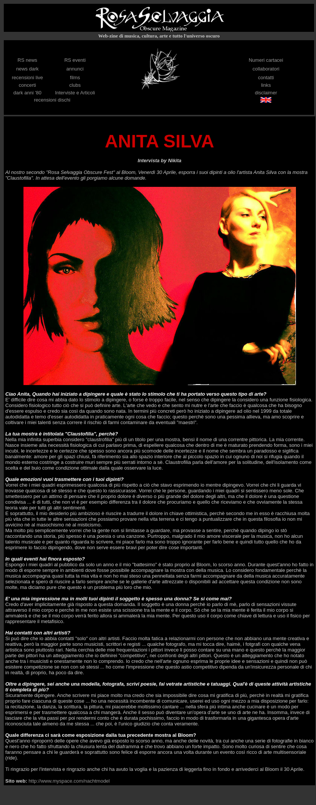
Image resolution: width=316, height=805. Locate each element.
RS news (27, 60)
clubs (75, 85)
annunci (75, 69)
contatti (266, 77)
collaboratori (265, 69)
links (266, 85)
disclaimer (266, 93)
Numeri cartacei (266, 60)
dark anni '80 (27, 93)
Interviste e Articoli (75, 93)
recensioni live (27, 77)
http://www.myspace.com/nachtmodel (68, 781)
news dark (27, 69)
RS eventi (75, 60)
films (75, 77)
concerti (27, 85)
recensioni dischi (52, 100)
